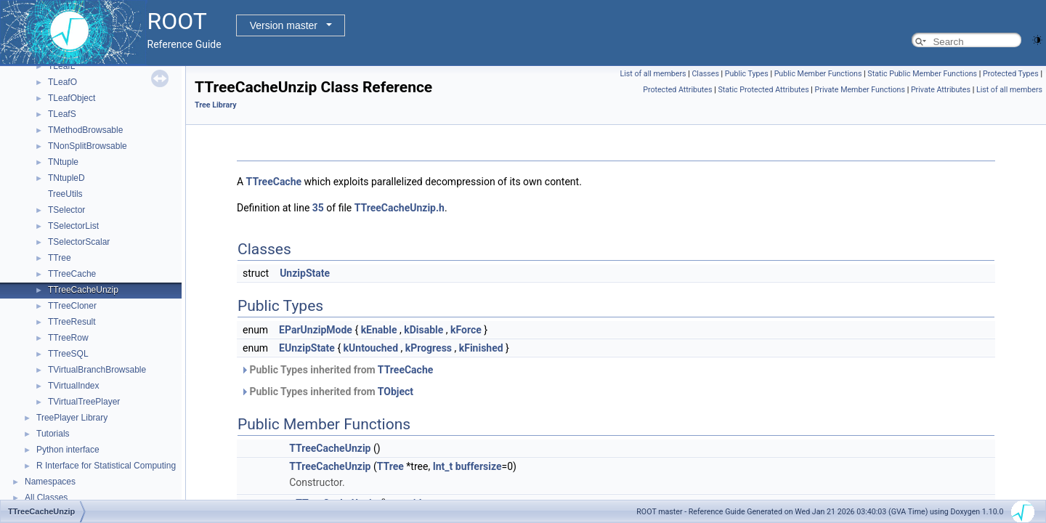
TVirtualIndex (73, 386)
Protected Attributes (677, 89)
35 (318, 208)
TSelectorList (73, 226)
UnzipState (305, 273)
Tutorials (53, 434)
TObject (395, 391)
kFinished (481, 348)
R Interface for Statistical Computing (106, 466)
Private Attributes (940, 89)
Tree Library (216, 105)
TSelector (66, 210)
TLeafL (61, 66)
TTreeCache (72, 274)
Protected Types (1011, 73)
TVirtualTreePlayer (84, 402)
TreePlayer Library (72, 418)
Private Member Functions (860, 89)
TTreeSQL (68, 354)
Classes (705, 73)
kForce (466, 330)
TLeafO (62, 82)
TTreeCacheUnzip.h (399, 208)
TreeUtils (65, 194)
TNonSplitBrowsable (87, 146)
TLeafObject (71, 98)
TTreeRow (68, 338)
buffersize (478, 466)
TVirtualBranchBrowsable (97, 370)
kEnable (379, 330)
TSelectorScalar (79, 242)
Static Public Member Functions (922, 73)
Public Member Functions (818, 73)
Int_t (443, 466)
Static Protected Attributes (763, 89)
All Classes (46, 497)
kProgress (428, 348)
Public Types (747, 73)
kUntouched (371, 348)
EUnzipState (307, 348)
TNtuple (63, 162)
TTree (59, 258)
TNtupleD (66, 178)
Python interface (68, 450)
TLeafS (62, 114)
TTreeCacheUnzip (83, 290)
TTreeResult (72, 322)
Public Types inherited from (336, 370)
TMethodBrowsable (85, 130)
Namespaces (50, 482)
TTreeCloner (72, 306)
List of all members (653, 73)
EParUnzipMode (315, 330)
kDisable (423, 330)
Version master (283, 25)
